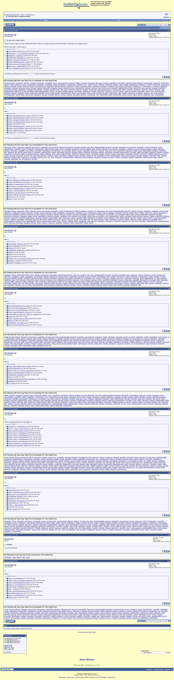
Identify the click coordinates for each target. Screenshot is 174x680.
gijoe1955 (164, 611)
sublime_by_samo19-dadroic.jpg (17, 192)
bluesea (7, 539)
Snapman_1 (25, 157)
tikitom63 (27, 223)
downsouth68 (35, 461)
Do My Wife (156, 85)
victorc (33, 405)
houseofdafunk (52, 524)
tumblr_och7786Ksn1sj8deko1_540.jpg (19, 122)
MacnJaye (71, 90)
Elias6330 (63, 86)
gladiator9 (163, 86)
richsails (10, 404)
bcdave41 (71, 83)
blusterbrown (101, 211)
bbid (90, 457)
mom (30, 628)
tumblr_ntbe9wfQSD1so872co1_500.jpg (19, 306)
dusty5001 (50, 86)
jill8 (99, 88)
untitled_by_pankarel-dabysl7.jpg (18, 184)
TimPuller (51, 95)
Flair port (106, 461)
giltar (132, 214)
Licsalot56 (29, 90)
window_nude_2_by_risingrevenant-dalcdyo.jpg (21, 370)
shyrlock (99, 93)
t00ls (26, 95)
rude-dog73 (34, 93)
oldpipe (65, 91)
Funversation (146, 86)
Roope (27, 93)
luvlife (58, 90)
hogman (39, 88)
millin (162, 90)
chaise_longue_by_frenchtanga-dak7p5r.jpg (20, 580)
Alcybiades (9, 34)
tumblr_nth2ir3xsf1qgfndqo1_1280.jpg (19, 318)
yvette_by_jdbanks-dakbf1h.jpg (17, 505)
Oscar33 (107, 154)
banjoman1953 (62, 521)
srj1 (151, 93)
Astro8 (59, 275)
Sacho (47, 93)
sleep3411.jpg (12, 498)
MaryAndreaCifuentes (104, 90)
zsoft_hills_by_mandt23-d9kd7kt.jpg (18, 66)
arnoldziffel (48, 83)
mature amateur (15, 628)
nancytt (148, 614)
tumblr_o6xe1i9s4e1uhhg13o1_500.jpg (19, 325)
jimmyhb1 (114, 88)
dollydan (7, 86)
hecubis (33, 88)
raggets (76, 219)
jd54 (5, 152)
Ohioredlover (16, 616)
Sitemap (167, 669)
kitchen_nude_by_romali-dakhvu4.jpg (19, 435)
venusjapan (86, 469)
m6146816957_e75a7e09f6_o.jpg (18, 322)
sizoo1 (76, 221)
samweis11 (85, 283)
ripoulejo (14, 93)
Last (166, 25)
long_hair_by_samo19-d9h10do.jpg (18, 310)
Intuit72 (78, 462)
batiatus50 (62, 147)
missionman (43, 281)
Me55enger (91, 218)
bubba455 (125, 395)
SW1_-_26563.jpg (13, 589)
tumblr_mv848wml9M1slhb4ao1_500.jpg (20, 582)
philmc (106, 466)
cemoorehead (147, 83)
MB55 (124, 90)
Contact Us (149, 669)
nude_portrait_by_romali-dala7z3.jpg (19, 441)
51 (158, 25)
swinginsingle (20, 95)
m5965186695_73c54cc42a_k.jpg (18, 51)
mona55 (56, 402)
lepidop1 (51, 464)
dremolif (25, 86)
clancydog (119, 337)
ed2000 (56, 86)
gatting (74, 150)
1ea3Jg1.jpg (12, 316)
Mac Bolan (64, 90)
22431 (6, 609)
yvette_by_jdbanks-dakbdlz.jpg (17, 190)
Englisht (76, 86)
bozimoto (115, 147)
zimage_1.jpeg (13, 597)
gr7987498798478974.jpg (16, 368)
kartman (155, 88)
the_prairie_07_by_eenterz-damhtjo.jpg (19, 186)
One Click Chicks (159, 669)
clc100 (24, 85)
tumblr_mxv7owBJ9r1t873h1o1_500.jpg (19, 595)
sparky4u (146, 93)
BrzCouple (121, 83)
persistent (110, 281)
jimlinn (108, 88)
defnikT (131, 213)
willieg (135, 95)
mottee (135, 614)
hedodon (91, 399)
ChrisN (11, 85)
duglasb (148, 149)
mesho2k (129, 90)
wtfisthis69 (146, 95)
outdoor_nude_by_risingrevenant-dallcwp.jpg (21, 258)
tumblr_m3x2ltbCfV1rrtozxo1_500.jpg (19, 492)
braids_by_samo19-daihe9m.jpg (17, 584)
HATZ (115, 150)
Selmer (74, 93)
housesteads (50, 462)
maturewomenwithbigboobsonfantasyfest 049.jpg (22, 379)
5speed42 (7, 211)
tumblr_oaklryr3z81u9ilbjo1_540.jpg (18, 445)
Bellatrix (78, 83)
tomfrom (41, 469)
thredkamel (37, 95)
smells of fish (16, 157)
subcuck (160, 93)
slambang (82, 467)
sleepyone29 (90, 467)
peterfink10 (86, 91)
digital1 (126, 85)
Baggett (74, 457)
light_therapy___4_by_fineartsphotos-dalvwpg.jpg (22, 53)
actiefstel (17, 609)
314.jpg (11, 254)
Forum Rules (7, 652)
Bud (128, 275)
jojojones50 (60, 152)
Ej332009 (27, 278)
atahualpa (68, 457)
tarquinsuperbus (163, 221)
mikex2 (151, 90)
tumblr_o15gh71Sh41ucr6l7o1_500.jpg (19, 312)
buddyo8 (139, 83)
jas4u (13, 280)
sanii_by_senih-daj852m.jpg (16, 578)
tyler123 (131, 157)
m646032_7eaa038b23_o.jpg (17, 262)
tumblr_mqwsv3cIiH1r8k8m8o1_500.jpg (19, 591)
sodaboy (115, 467)
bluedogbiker (82, 609)
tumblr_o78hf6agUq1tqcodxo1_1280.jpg (19, 62)
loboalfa (52, 90)
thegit (31, 95)
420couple (7, 147)
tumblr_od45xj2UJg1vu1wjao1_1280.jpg (19, 117)
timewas (44, 95)
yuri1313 (34, 159)
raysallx (147, 91)
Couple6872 (62, 85)
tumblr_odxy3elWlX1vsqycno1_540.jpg (19, 182)
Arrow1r (61, 211)
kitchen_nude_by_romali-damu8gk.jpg (19, 439)
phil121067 (101, 91)
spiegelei (18, 285)
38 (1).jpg (11, 256)
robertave (21, 93)
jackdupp (87, 88)
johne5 (130, 88)
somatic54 (139, 93)
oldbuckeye (90, 281)
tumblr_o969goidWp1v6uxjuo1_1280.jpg (20, 188)
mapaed (85, 90)
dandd (90, 85)
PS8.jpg (11, 252)
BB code (6, 645)
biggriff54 (123, 457)
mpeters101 (64, 402)
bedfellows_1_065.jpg (14, 260)
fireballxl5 (111, 86)
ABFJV (27, 211)
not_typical (58, 91)
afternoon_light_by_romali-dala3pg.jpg (19, 437)
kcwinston (73, 400)
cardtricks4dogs (17, 459)
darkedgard (73, 276)
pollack (121, 91)
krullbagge (7, 90)
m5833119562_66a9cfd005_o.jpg (18, 57)
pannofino (165, 526)
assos (55, 83)
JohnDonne (144, 613)
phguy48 (93, 91)
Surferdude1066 (9, 95)
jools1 (114, 340)
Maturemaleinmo (118, 464)
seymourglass (81, 93)
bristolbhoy (113, 83)
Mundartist (30, 91)
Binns (136, 457)
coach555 (40, 85)
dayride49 (109, 85)
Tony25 (47, 469)
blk (95, 211)
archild (39, 211)
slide (119, 93)
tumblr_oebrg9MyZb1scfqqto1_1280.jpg (19, 126)
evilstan (89, 86)
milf (28, 628)
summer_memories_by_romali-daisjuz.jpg (20, 443)
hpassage (54, 88)
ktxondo (14, 90)
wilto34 (160, 157)
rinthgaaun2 (63, 155)
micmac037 (137, 90)
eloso (72, 461)
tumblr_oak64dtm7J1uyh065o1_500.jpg (19, 180)
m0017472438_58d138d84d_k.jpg (18, 586)
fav (5, 628)
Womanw (7, 159)
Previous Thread (83, 632)
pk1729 (115, 91)
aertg (32, 275)
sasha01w (28, 467)
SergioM (7, 618)
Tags (5, 625)
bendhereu (109, 457)
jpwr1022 (148, 88)
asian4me (57, 609)
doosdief (13, 86)
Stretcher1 (58, 157)
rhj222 (56, 155)
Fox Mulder (127, 86)
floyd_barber (119, 86)
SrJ (45, 157)
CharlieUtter (165, 83)
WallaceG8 (103, 95)
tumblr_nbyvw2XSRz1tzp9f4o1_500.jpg (19, 372)
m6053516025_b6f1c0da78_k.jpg (18, 375)
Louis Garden (73, 614)
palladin (71, 91)
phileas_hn (108, 91)
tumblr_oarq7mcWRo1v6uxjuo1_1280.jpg (20, 115)
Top (172, 669)
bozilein (133, 211)
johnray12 (137, 88)
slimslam (125, 93)
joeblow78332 (123, 88)
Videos (46, 20)
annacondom (32, 609)
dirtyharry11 (142, 85)
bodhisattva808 (100, 147)
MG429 (138, 464)
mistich (58, 154)
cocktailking (48, 85)
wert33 (130, 95)
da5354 (45, 276)
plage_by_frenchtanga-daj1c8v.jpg (18, 59)
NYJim (84, 402)
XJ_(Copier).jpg (13, 383)
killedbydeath (81, 400)
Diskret (149, 85)
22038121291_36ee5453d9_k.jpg (18, 500)
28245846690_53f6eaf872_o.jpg (17, 496)
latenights (34, 526)
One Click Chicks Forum (13, 14)
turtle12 (92, 285)
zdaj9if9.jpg (12, 381)
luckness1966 (53, 218)
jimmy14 (31, 152)
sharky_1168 (91, 93)
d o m (85, 85)
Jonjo (143, 88)
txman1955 (74, 469)
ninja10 (51, 91)
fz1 (152, 86)
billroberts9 (130, 457)
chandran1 (156, 83)
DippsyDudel (133, 85)
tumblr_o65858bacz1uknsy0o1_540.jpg (19, 68)
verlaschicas (91, 95)
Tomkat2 (69, 95)
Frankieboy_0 (136, 86)
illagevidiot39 (79, 88)
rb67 (152, 91)
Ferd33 (129, 611)
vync (97, 95)
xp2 (20, 159)
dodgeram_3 (165, 85)
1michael (12, 395)
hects (28, 88)
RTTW (94, 155)
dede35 (88, 149)
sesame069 (109, 283)
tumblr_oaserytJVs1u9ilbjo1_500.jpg (18, 430)
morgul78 (31, 466)
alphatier (33, 83)
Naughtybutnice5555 (41, 91)
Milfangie (157, 90)
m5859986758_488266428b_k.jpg (18, 250)
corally (55, 85)
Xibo (152, 95)
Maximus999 (117, 90)
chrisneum (18, 85)
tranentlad (76, 95)
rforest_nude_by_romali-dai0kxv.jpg (18, 432)
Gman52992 (14, 613)
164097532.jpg (13, 490)
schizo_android (55, 93)
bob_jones (99, 83)
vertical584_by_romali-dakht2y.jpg (18, 426)
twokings (83, 95)
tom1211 (63, 95)
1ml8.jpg (11, 248)
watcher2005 (117, 95)
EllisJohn (70, 86)
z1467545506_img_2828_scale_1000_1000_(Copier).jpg (24, 314)
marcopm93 (93, 90)
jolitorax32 (128, 216)
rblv (35, 155)
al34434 (26, 83)
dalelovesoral (49, 149)
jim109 (103, 88)
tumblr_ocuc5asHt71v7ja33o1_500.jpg (19, 120)
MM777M (18, 91)
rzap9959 (41, 93)
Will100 (102, 469)
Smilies (6, 646)
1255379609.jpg (13, 502)
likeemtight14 (38, 90)
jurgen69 (54, 400)
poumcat (127, 91)
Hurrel (72, 88)
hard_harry (22, 88)
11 (155, 25)
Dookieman (23, 214)
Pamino (113, 154)
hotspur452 (46, 88)
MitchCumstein (9, 91)
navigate (82, 154)
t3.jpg (10, 199)
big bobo (84, 83)
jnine (107, 216)
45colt (6, 457)
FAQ (118, 20)
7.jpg (10, 507)
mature (8, 628)
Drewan (31, 86)
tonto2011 (51, 223)
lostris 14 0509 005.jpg (15, 246)
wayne (124, 95)
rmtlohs (76, 155)
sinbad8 (145, 155)
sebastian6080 (66, 93)
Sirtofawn (105, 93)
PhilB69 (150, 154)
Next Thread (92, 632)
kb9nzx (80, 152)
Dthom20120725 (40, 86)
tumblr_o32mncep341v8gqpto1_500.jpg (19, 64)
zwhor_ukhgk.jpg (13, 509)
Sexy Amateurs (30, 14)
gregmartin (7, 88)
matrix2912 (16, 154)
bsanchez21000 (131, 83)
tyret (80, 469)
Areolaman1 (40, 83)
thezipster (90, 157)
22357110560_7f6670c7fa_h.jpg (17, 244)
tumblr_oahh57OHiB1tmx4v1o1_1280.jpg (20, 366)
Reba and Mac (159, 91)
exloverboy (103, 86)
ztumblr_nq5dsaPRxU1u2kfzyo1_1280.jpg (20, 194)
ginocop (156, 86)
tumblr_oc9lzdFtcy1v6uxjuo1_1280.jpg (19, 130)
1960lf (6, 337)
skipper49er (113, 93)
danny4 (95, 85)
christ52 (36, 213)
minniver (7, 466)
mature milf (23, 628)
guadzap (15, 88)
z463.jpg (11, 124)
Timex (39, 223)
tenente (157, 467)
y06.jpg (11, 197)
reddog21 (7, 93)
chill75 (6, 85)
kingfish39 (161, 88)
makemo (79, 90)
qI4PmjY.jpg (12, 320)
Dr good (19, 86)
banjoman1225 (62, 83)
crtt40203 (79, 85)
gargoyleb (67, 150)
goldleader (86, 150)
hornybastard (23, 340)
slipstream (131, 93)
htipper (60, 88)
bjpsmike (83, 147)
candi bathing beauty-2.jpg (16, 593)
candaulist (155, 211)
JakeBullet (162, 150)
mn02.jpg (11, 132)
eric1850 (83, 86)
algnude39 (37, 457)
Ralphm (140, 402)
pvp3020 (158, 342)
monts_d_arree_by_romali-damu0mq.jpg (20, 428)
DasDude (102, 85)
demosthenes (101, 276)
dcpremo (116, 85)
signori (12, 529)
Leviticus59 (21, 90)
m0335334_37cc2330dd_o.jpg (17, 55)
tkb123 (57, 95)
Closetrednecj (31, 85)
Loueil (135, 400)
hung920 (66, 88)
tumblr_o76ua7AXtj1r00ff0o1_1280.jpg (19, 128)
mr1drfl (24, 91)
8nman (12, 83)
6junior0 (6, 83)
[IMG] (5, 648)
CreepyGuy (79, 213)
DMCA (87, 677)
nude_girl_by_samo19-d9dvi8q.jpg (18, 494)
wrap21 (140, 95)
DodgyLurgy (8, 214)
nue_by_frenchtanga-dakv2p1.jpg (18, 308)
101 (161, 25)
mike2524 (145, 90)
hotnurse (34, 462)
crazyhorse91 (71, 85)
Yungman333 (159, 95)
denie (121, 85)
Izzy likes (50, 216)
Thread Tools (164, 28)
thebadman (78, 157)
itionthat (84, 462)
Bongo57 (106, 83)
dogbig (151, 276)
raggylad (134, 91)
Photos (23, 14)
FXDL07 (140, 461)
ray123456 (140, 91)
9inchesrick (19, 83)
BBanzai (78, 211)
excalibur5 (96, 86)
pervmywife (78, 91)
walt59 (110, 95)
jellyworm (94, 88)
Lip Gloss (46, 90)
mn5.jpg (11, 377)
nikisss (145, 218)
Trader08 (14, 405)
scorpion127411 (20, 221)
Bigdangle (91, 83)
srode (155, 93)
